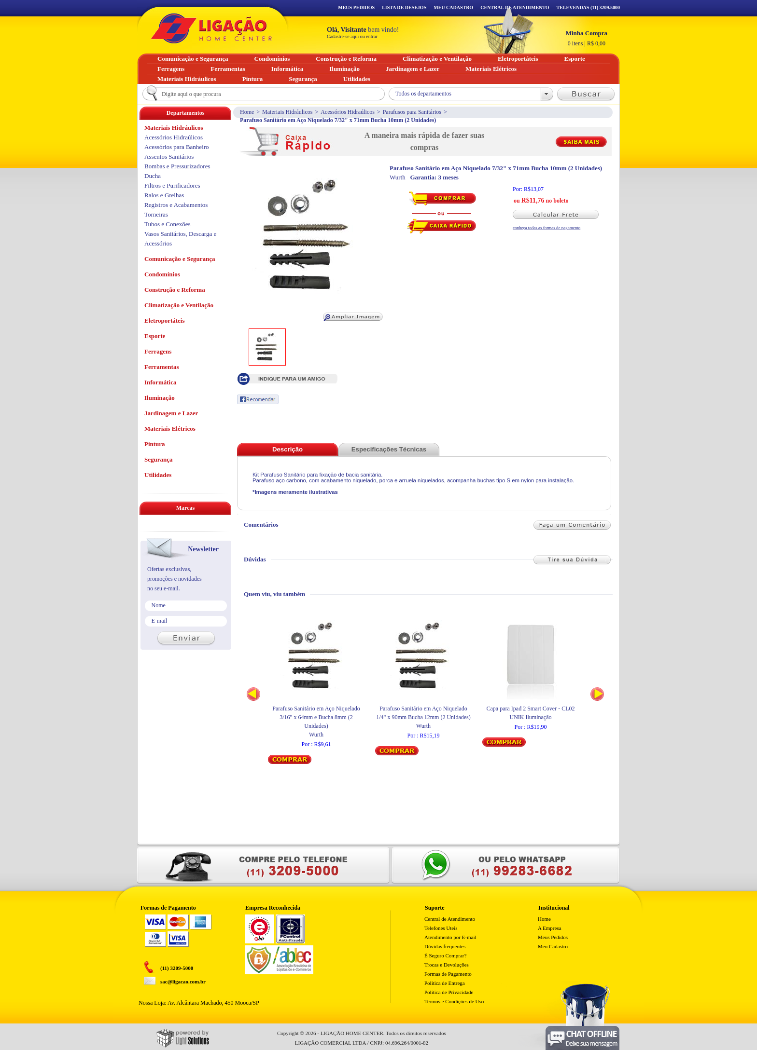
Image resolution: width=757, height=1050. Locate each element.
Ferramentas (161, 366)
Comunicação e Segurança (179, 258)
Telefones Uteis (441, 928)
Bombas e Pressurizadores (177, 166)
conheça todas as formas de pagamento (546, 227)
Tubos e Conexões (167, 224)
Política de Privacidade (448, 992)
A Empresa (549, 928)
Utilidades (157, 474)
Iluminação (159, 397)
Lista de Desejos (404, 7)
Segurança (158, 459)
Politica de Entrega (444, 983)
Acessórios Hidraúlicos (348, 112)
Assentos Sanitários (169, 156)
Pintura (154, 444)
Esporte (154, 336)
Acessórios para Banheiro (176, 146)
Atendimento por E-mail (450, 937)
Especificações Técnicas (388, 449)
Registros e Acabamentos (176, 204)
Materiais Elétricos (170, 428)
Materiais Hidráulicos (287, 112)
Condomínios (162, 274)
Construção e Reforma (174, 289)
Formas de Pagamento (448, 974)
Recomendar (258, 399)
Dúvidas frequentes (444, 946)
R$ (586, 38)
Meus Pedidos (356, 7)
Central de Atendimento (449, 919)
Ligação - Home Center (211, 28)
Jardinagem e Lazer (171, 413)
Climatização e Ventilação (178, 305)
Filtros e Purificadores (172, 185)
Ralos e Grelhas (164, 195)
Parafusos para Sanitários (412, 112)
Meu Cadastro (453, 7)
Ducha (152, 175)
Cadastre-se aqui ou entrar (352, 36)
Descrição (287, 449)
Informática (160, 382)
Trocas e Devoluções (446, 965)
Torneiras (156, 214)
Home (247, 112)
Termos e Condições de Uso (454, 1001)
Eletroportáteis (164, 320)
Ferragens (157, 351)
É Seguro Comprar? (445, 955)
